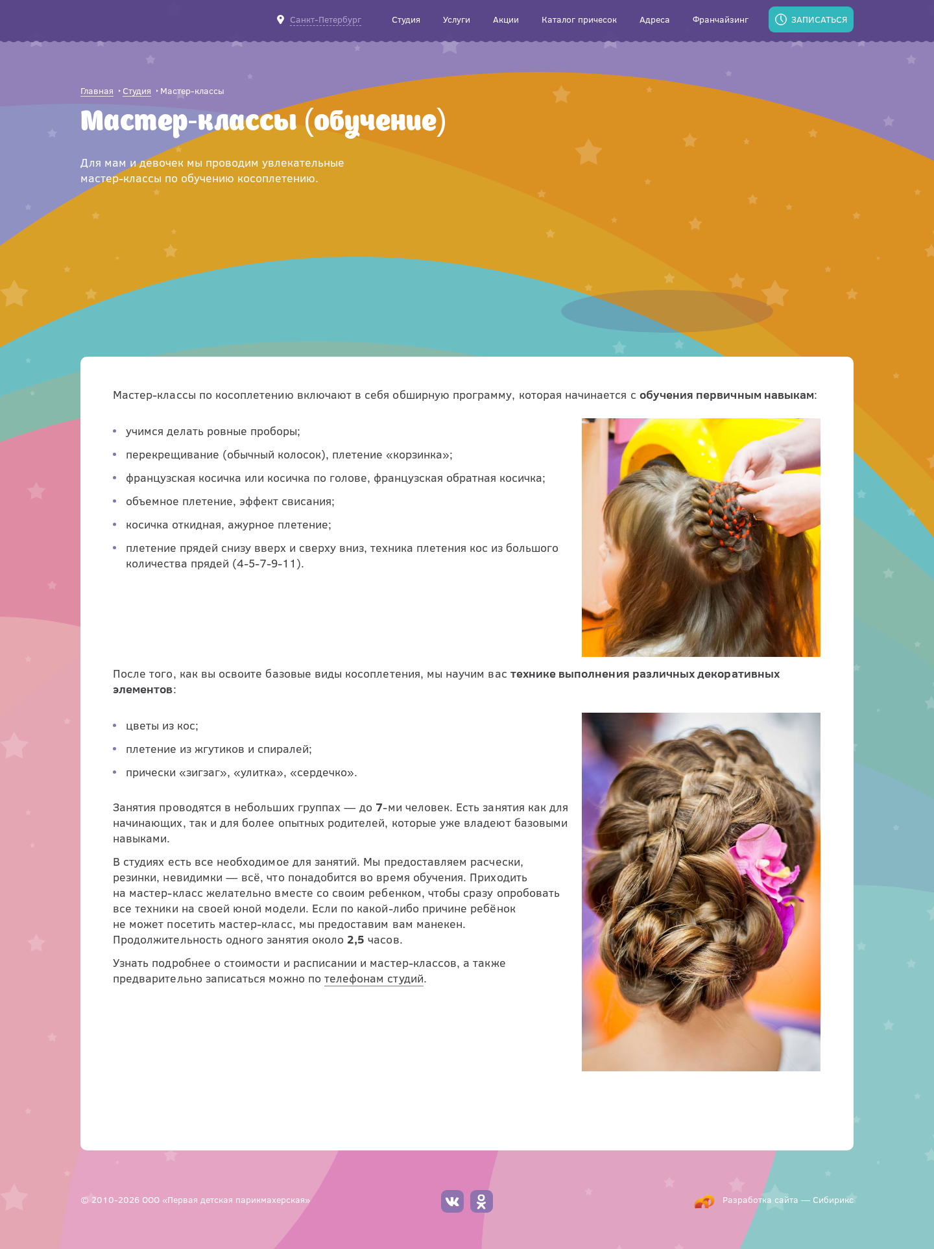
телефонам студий (374, 978)
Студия (137, 91)
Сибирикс (833, 1199)
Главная (97, 91)
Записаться (819, 19)
